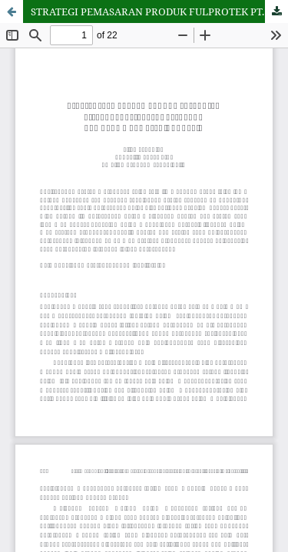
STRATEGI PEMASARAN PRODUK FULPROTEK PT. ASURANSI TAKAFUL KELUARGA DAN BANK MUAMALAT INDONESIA (159, 11)
